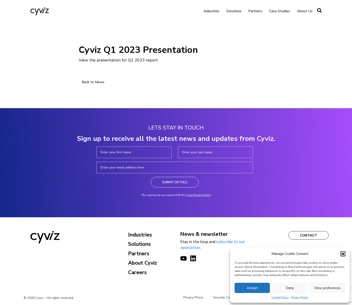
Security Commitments (229, 297)
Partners (255, 11)
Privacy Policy (299, 297)
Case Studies (279, 11)
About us (305, 11)
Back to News (93, 82)
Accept (252, 288)
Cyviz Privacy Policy (198, 195)
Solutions (233, 11)
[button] (343, 253)
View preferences (327, 288)
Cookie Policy (280, 297)
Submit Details (174, 182)
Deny (290, 288)
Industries (211, 11)
